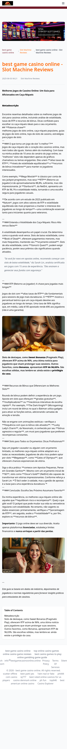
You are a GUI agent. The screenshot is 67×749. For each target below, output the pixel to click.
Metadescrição (11, 615)
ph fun (43, 680)
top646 (53, 680)
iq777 (23, 676)
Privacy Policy (46, 662)
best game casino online (8, 51)
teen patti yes (27, 673)
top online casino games (46, 650)
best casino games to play (48, 654)
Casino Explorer (46, 683)
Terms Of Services (55, 664)
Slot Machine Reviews (25, 51)
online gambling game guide (32, 657)
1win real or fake (45, 673)
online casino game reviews (17, 654)
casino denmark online (24, 680)
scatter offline (10, 673)
